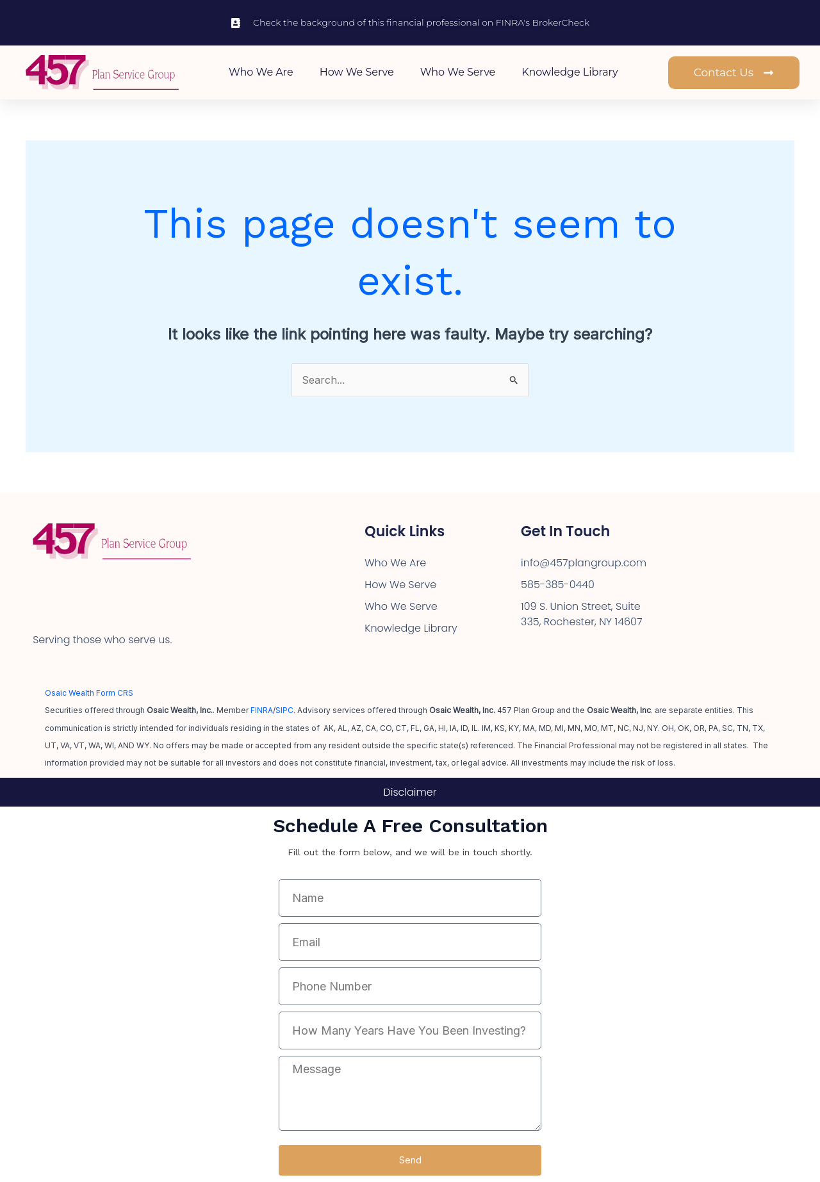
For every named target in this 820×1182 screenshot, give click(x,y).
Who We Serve (458, 72)
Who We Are (261, 72)
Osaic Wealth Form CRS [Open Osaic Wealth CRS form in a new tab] (89, 693)
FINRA (261, 710)
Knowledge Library (569, 72)
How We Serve (357, 72)
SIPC (284, 710)
